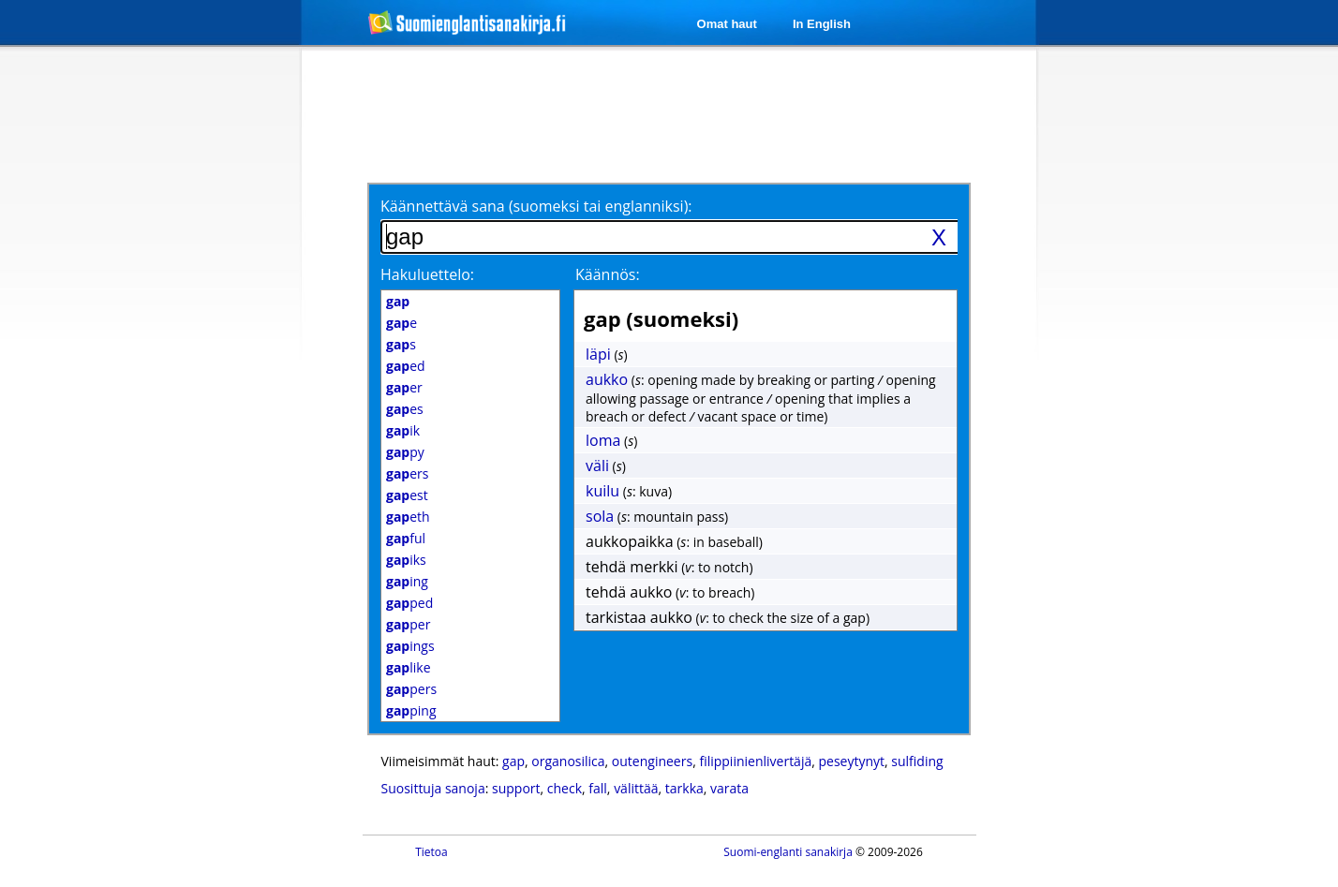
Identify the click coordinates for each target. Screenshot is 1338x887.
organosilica (567, 761)
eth (408, 516)
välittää (636, 788)
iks (406, 560)
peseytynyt (851, 761)
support (516, 788)
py (405, 452)
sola (600, 516)
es (405, 409)
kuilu (602, 490)
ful (405, 538)
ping (411, 710)
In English (822, 24)
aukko (607, 379)
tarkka (684, 788)
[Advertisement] (202, 354)
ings (410, 646)
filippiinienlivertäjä (755, 761)
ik (403, 430)
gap (513, 761)
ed (405, 366)
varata (729, 788)
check (564, 788)
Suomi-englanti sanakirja (788, 852)
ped (409, 603)
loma (603, 440)
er (404, 387)
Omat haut (727, 24)
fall (597, 788)
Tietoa (431, 852)
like (408, 667)
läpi (598, 354)
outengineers (652, 761)
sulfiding (917, 761)
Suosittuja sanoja (433, 788)
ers (407, 473)
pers (411, 689)
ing (407, 581)
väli (597, 465)
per (408, 624)
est (407, 495)
